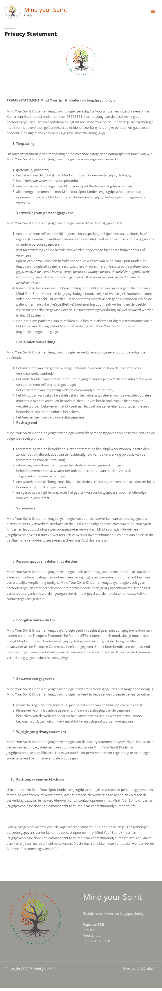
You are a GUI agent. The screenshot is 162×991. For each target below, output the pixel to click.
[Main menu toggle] (153, 13)
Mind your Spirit (51, 11)
